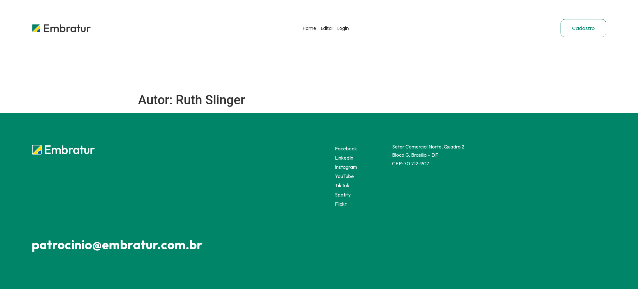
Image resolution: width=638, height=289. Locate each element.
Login (343, 28)
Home (309, 28)
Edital (327, 28)
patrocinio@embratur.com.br (117, 244)
